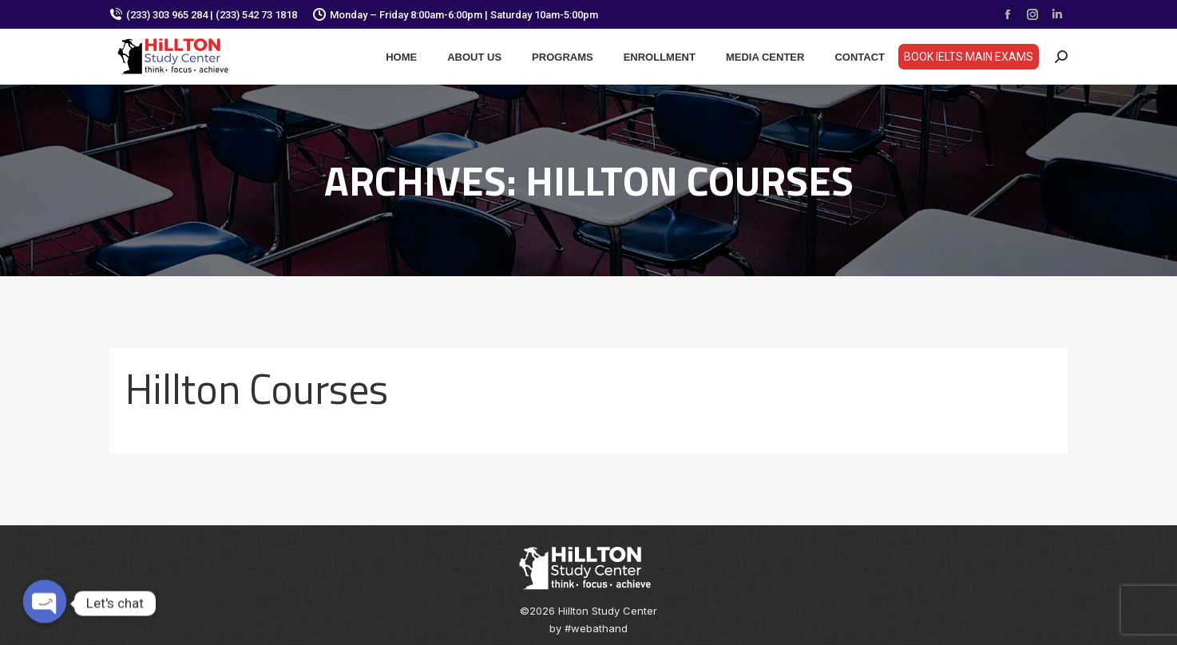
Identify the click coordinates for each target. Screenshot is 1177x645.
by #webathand (588, 628)
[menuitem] (401, 56)
